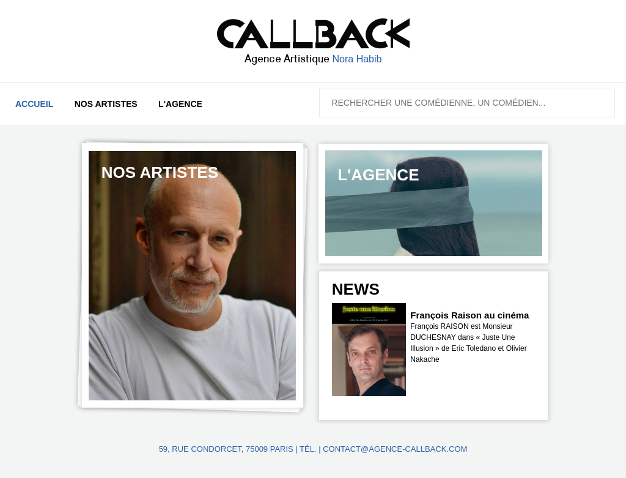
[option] (192, 276)
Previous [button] (500, 295)
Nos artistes (106, 104)
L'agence (180, 104)
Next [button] (533, 295)
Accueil (34, 104)
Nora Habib (357, 59)
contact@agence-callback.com (395, 449)
